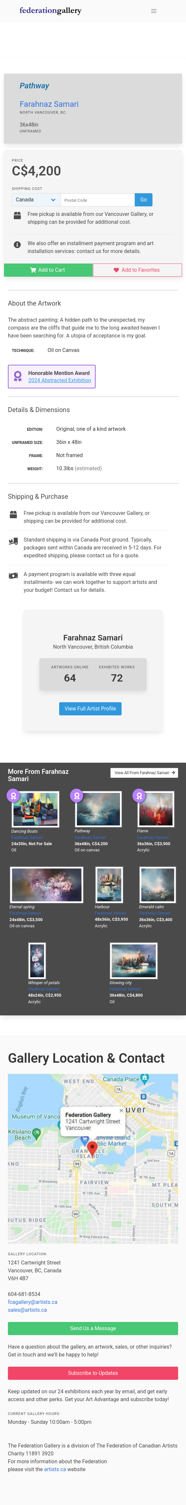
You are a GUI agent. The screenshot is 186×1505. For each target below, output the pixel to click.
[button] (153, 11)
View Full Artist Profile (90, 709)
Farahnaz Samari (49, 104)
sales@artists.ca (27, 1310)
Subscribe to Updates (93, 1373)
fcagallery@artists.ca (33, 1302)
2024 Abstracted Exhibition (59, 380)
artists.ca (55, 1469)
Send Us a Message (93, 1328)
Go (143, 200)
